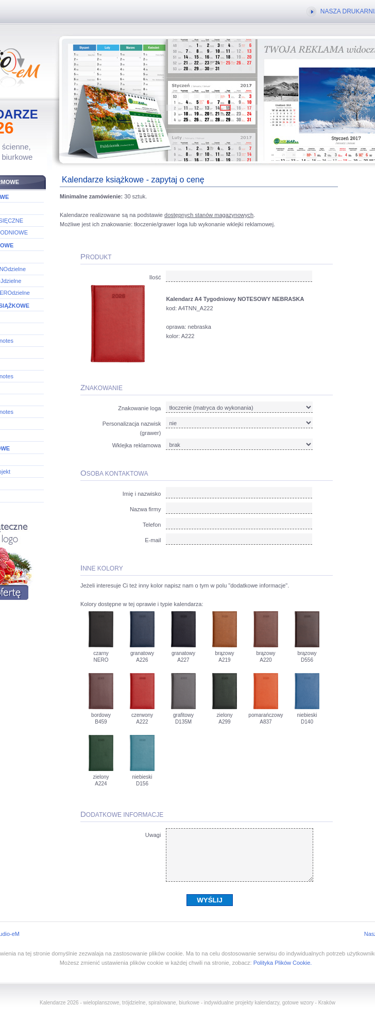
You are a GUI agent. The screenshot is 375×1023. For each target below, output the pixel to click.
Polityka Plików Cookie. (282, 963)
